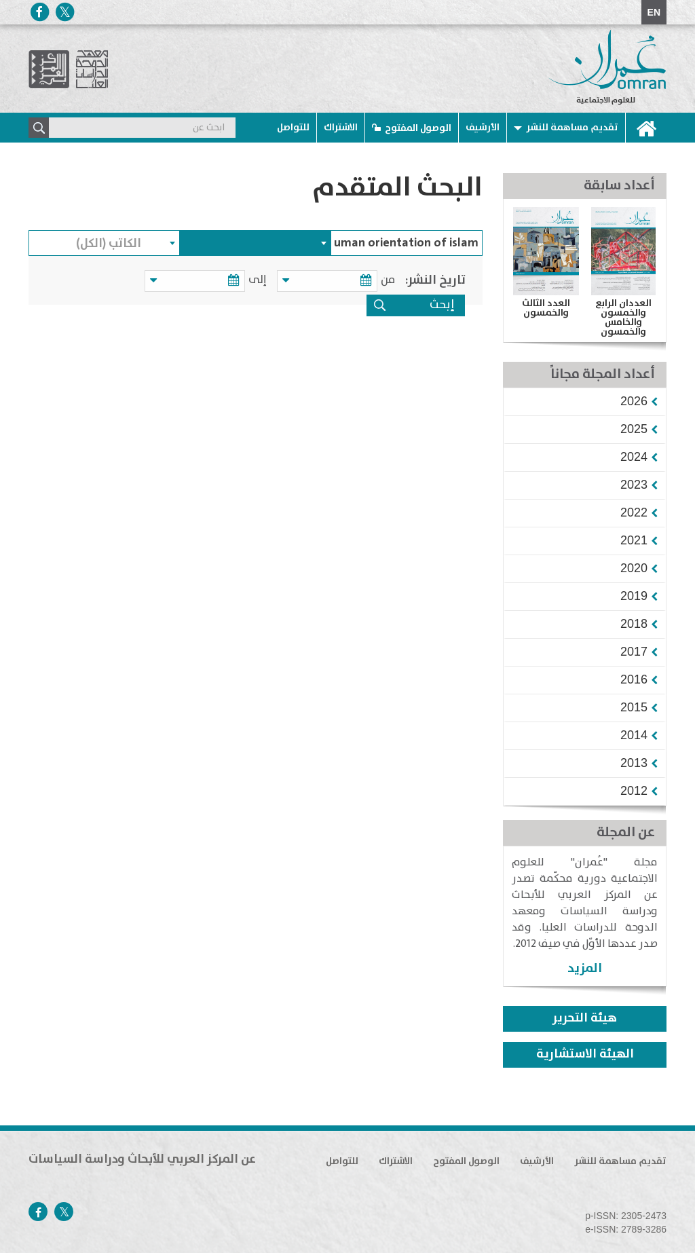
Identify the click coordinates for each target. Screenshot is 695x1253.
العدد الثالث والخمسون (546, 308)
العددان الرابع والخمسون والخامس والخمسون (623, 318)
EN (653, 12)
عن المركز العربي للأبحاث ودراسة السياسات (142, 1159)
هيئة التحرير (584, 1018)
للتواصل (293, 127)
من (388, 280)
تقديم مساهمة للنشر (572, 127)
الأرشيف (483, 127)
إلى (259, 280)
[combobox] (255, 243)
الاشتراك (341, 127)
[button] (633, 401)
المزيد (584, 968)
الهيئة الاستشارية (585, 1054)
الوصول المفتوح (418, 128)
